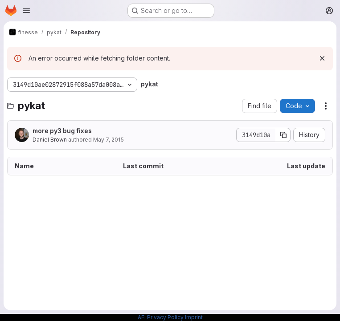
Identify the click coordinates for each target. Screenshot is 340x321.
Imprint (194, 317)
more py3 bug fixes (62, 130)
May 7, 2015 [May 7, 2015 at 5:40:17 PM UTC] (108, 139)
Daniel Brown (50, 139)
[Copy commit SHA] (283, 135)
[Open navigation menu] (26, 11)
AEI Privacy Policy (161, 317)
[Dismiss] (322, 58)
